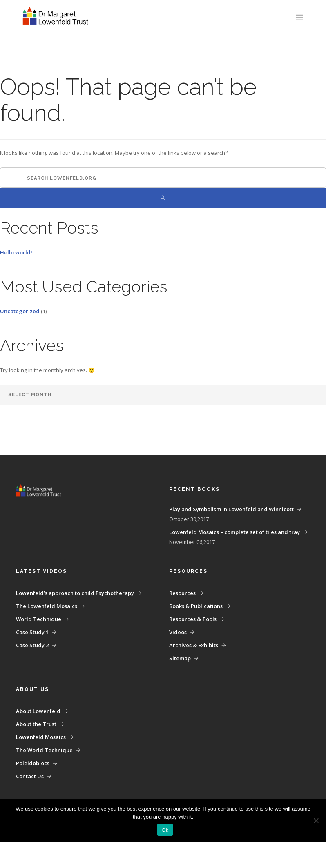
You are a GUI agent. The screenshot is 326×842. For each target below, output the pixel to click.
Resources (182, 593)
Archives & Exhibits (193, 645)
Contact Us (30, 776)
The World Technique (44, 750)
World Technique (38, 619)
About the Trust (36, 724)
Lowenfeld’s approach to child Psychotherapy (75, 593)
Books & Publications (196, 606)
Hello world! (16, 252)
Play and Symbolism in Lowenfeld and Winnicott (231, 509)
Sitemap (180, 658)
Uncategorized (20, 311)
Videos (178, 632)
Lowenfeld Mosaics (41, 737)
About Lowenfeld (38, 711)
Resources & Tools (193, 619)
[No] (316, 820)
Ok (164, 830)
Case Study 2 (32, 645)
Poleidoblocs (32, 763)
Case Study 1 (32, 632)
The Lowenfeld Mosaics (46, 606)
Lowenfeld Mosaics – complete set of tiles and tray (234, 532)
